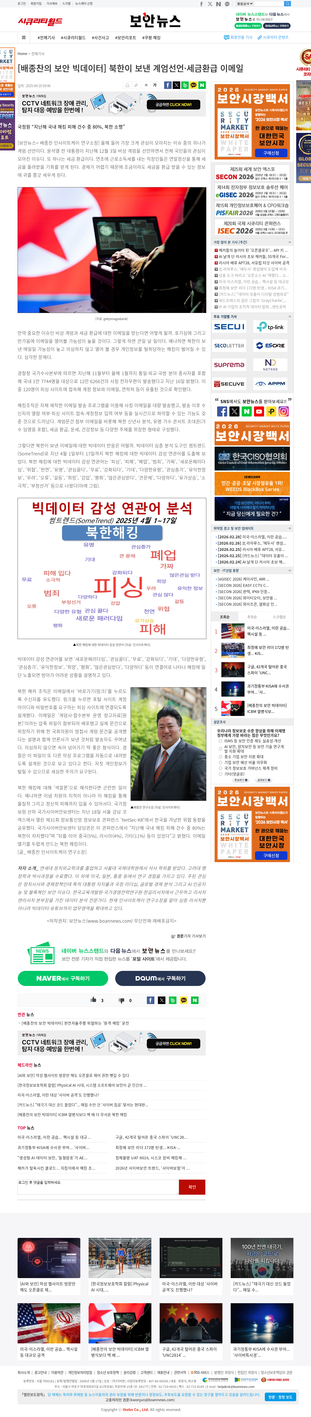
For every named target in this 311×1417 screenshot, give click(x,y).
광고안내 (40, 1372)
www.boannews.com (109, 920)
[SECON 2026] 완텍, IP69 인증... (244, 591)
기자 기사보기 (188, 936)
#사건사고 (100, 37)
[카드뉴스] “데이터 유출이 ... (253, 555)
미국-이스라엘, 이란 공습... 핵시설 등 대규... (54, 1137)
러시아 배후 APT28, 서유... (251, 549)
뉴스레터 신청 (84, 3)
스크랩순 (279, 616)
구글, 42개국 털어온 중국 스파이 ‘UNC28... (151, 1137)
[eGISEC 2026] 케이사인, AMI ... (243, 579)
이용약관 (57, 1372)
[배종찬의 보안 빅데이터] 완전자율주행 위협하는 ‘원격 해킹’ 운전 (75, 1023)
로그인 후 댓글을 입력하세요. (98, 1187)
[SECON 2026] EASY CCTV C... (243, 585)
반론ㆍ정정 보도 (280, 1396)
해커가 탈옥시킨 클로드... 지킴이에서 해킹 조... (57, 1168)
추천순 (252, 616)
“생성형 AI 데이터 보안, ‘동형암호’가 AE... (53, 1158)
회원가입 (36, 3)
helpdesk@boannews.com (236, 1386)
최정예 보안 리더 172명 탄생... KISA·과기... (253, 288)
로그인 (22, 3)
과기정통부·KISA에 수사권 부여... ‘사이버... (54, 1147)
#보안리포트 (125, 37)
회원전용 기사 (241, 37)
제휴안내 (163, 1372)
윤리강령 (129, 1372)
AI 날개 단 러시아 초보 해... (251, 562)
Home (22, 53)
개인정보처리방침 (80, 1372)
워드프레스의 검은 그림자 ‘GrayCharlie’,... (253, 300)
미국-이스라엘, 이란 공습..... (252, 537)
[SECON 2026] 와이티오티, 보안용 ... (247, 598)
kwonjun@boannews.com (152, 1399)
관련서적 (180, 1372)
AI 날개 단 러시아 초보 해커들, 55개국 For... (254, 256)
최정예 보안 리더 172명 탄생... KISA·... (147, 1147)
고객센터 (146, 1372)
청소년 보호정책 (108, 1372)
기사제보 (51, 3)
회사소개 (24, 1372)
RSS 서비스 (201, 1372)
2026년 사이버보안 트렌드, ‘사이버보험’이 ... (152, 1168)
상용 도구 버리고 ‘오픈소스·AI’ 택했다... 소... (254, 275)
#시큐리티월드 (73, 37)
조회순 (225, 616)
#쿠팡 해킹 (151, 37)
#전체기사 (46, 37)
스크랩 (66, 3)
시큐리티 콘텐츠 (276, 37)
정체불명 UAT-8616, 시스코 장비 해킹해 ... (151, 1158)
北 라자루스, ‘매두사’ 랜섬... (252, 543)
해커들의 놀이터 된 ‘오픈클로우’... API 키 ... (253, 250)
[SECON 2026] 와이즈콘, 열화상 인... (247, 604)
